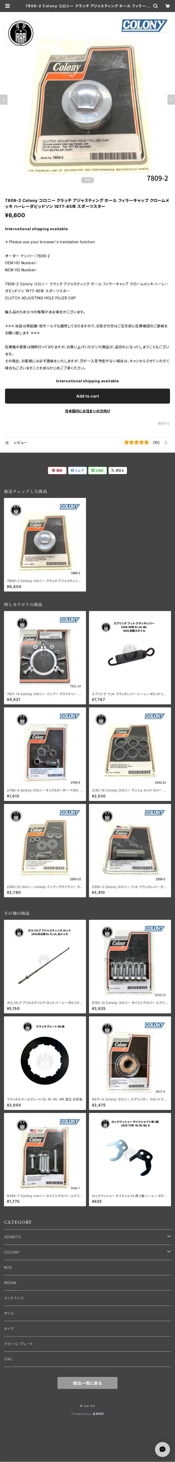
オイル (9, 1313)
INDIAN (10, 1283)
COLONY (12, 1252)
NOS (8, 1267)
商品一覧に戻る (87, 1383)
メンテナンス (14, 1298)
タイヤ (9, 1328)
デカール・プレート (18, 1344)
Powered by (88, 1414)
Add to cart (87, 396)
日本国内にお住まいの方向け (87, 411)
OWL (8, 1359)
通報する (164, 423)
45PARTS (12, 1237)
